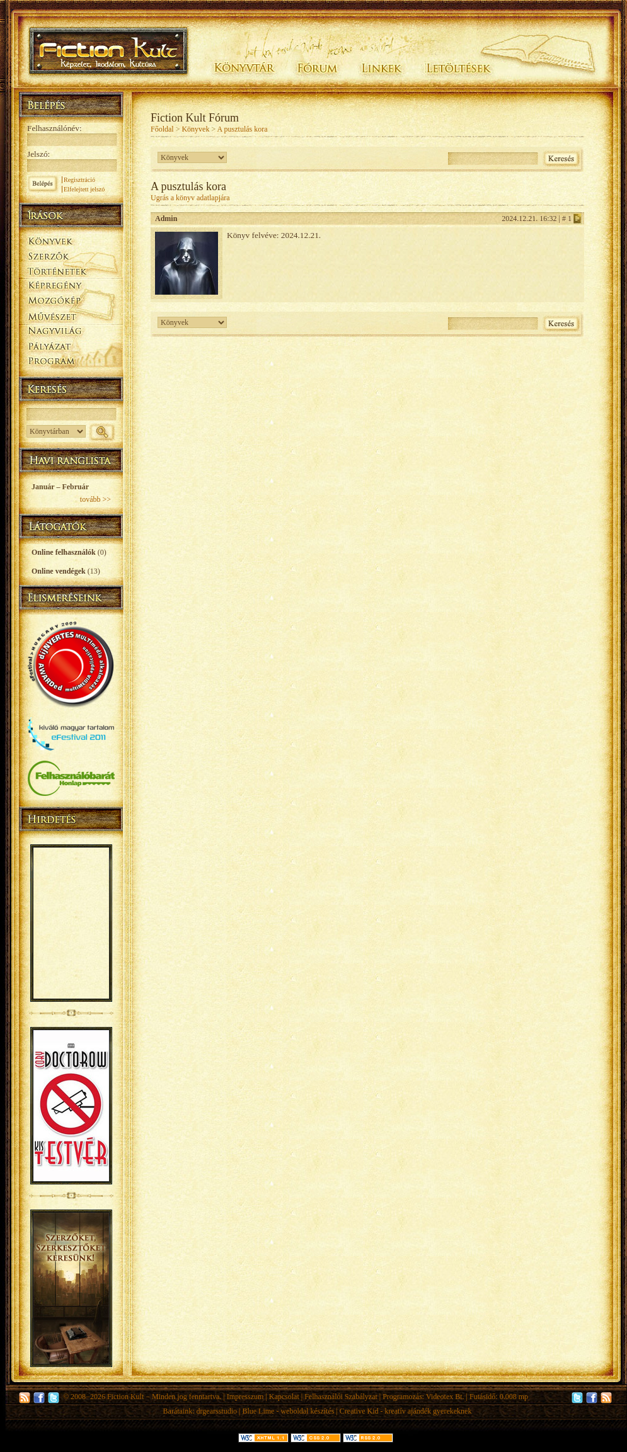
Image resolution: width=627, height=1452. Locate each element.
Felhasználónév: (54, 128)
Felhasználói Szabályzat (340, 1396)
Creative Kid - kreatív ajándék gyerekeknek (406, 1411)
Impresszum (245, 1396)
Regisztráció (79, 179)
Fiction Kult (125, 1396)
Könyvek (195, 129)
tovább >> (95, 499)
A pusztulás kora (242, 129)
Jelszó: (38, 154)
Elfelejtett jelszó (84, 189)
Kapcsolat (284, 1396)
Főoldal (162, 129)
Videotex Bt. (445, 1396)
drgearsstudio (217, 1411)
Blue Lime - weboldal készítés (288, 1411)
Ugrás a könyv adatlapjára (190, 197)
